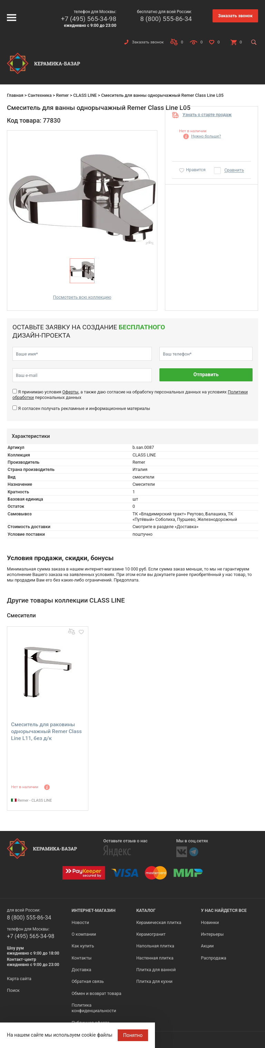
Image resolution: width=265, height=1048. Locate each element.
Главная (15, 95)
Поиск (13, 990)
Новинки (210, 922)
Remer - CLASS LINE (31, 800)
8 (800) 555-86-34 (166, 19)
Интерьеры (212, 934)
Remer (62, 95)
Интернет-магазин (93, 910)
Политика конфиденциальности (93, 1008)
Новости (80, 922)
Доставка (81, 969)
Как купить (82, 945)
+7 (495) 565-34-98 (88, 19)
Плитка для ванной (156, 969)
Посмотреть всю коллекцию (82, 297)
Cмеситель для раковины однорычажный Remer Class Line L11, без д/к (46, 731)
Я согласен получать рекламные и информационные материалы (84, 408)
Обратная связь (87, 981)
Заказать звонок (235, 15)
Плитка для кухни (154, 981)
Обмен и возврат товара (96, 993)
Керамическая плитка (158, 922)
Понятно (133, 1035)
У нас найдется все (224, 910)
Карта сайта (19, 978)
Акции (207, 945)
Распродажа (213, 957)
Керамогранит (151, 934)
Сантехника (39, 95)
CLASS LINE (85, 95)
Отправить (206, 375)
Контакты (81, 957)
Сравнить (234, 170)
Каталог (146, 910)
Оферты (70, 391)
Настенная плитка (155, 957)
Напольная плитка (155, 945)
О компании (83, 934)
